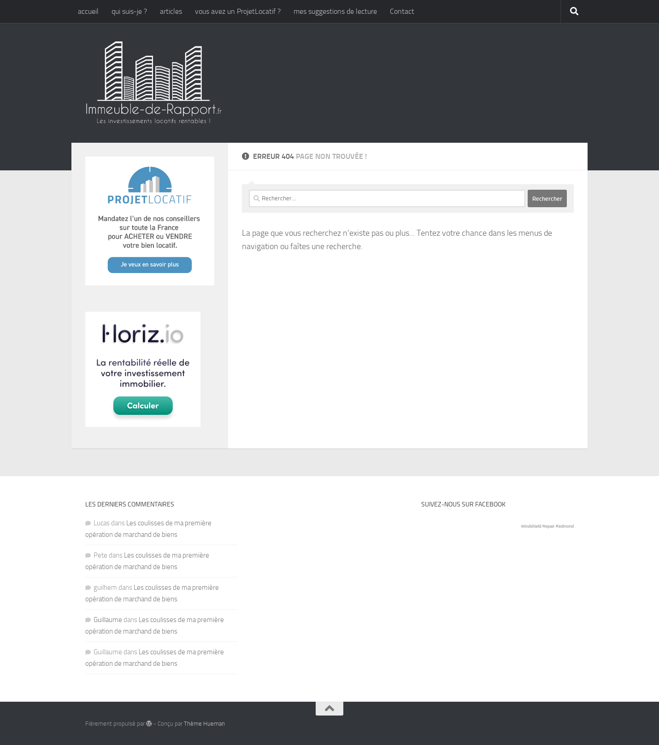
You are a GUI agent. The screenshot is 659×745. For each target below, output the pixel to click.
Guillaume (108, 620)
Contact (402, 11)
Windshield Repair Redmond (547, 526)
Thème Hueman (204, 723)
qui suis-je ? (129, 11)
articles (171, 11)
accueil (88, 11)
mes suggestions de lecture (335, 11)
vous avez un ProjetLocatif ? (238, 11)
